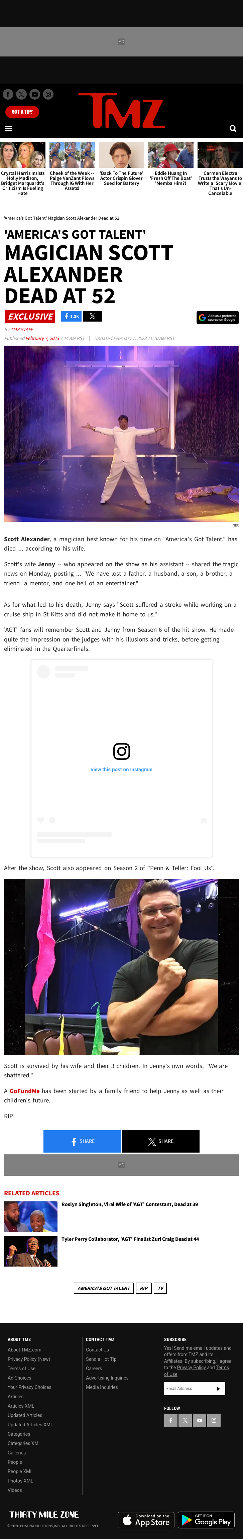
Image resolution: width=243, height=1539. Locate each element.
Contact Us (97, 1349)
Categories (19, 1434)
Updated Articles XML (30, 1424)
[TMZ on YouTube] (199, 1420)
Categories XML (24, 1443)
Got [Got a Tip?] (22, 112)
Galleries (17, 1452)
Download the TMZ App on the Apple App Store (146, 1520)
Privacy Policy (191, 1367)
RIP (143, 1288)
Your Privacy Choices (29, 1387)
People (15, 1462)
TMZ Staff (21, 329)
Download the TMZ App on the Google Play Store (206, 1520)
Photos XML (20, 1481)
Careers (94, 1368)
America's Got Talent (104, 1288)
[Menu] (9, 128)
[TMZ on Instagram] (48, 94)
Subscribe (218, 1388)
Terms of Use (21, 1368)
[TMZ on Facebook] (8, 94)
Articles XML (21, 1406)
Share (82, 1142)
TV (160, 1288)
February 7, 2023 (42, 338)
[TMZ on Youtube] (34, 94)
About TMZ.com (24, 1349)
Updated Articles (25, 1415)
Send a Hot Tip (101, 1359)
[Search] (233, 128)
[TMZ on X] (21, 94)
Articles (16, 1396)
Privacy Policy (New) (29, 1359)
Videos (15, 1490)
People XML (20, 1471)
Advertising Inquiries (107, 1378)
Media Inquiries (102, 1387)
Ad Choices (19, 1378)
